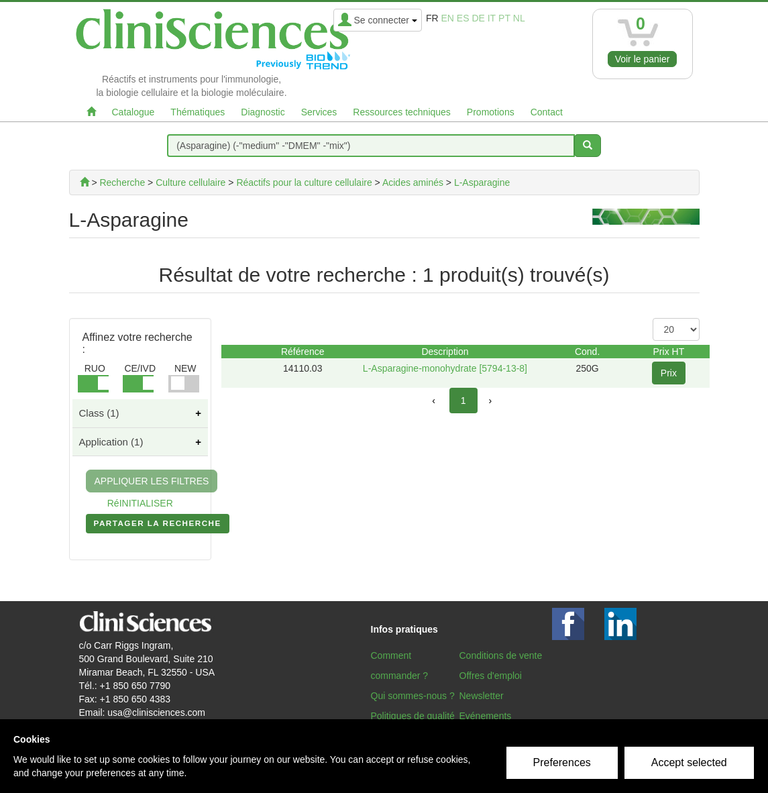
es (463, 18)
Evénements (485, 715)
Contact (547, 112)
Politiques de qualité (413, 715)
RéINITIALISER (140, 503)
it (492, 18)
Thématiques (197, 112)
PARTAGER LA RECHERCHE (157, 526)
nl (519, 18)
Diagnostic (262, 112)
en (447, 18)
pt (504, 18)
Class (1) (99, 413)
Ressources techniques (402, 112)
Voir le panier (642, 59)
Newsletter (481, 695)
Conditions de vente (501, 655)
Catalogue (133, 112)
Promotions (490, 112)
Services (319, 112)
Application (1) (111, 441)
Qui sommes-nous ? (413, 695)
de (478, 18)
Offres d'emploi (490, 675)
